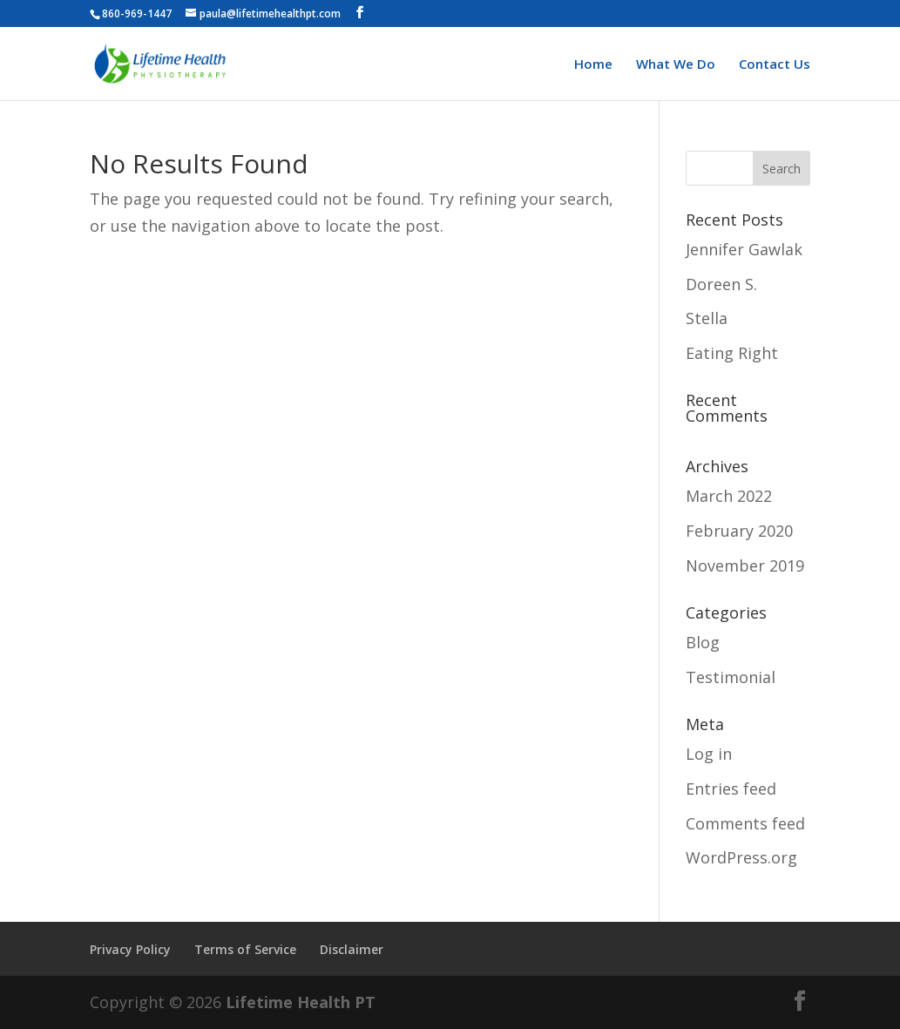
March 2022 (729, 495)
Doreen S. (721, 284)
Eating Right (732, 352)
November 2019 (745, 565)
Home (593, 65)
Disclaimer (351, 949)
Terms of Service (245, 949)
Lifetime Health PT (301, 1002)
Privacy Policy (130, 949)
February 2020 (739, 530)
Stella (706, 318)
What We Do (675, 65)
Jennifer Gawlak (744, 249)
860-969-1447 (137, 13)
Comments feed (745, 823)
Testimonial (730, 677)
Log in (709, 753)
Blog (703, 642)
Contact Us (774, 65)
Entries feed (731, 788)
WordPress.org (741, 857)
